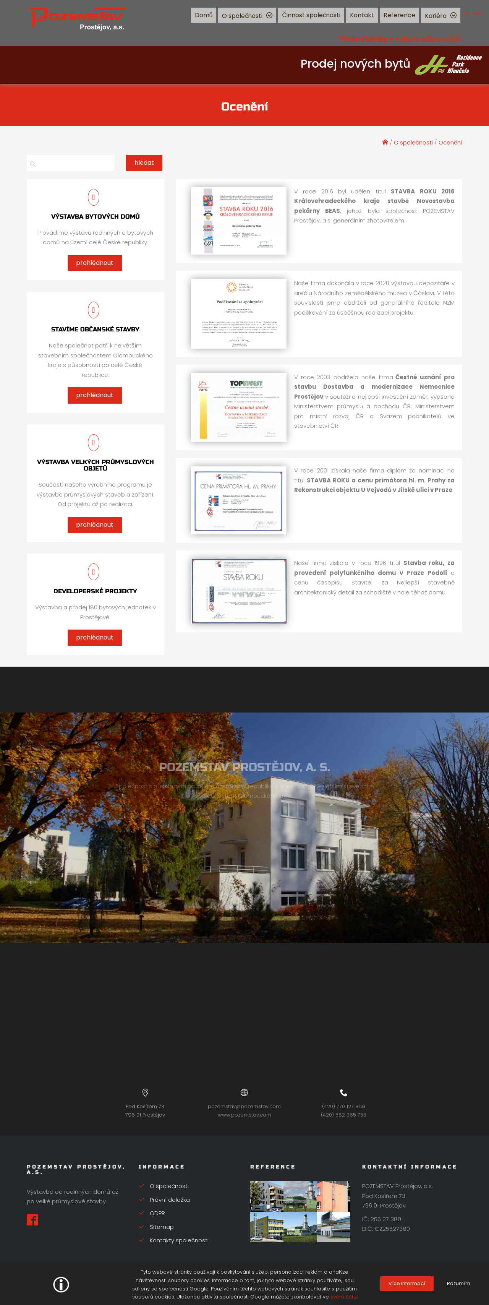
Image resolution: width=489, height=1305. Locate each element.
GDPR (152, 1213)
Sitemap (156, 1227)
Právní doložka (164, 1200)
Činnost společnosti (311, 15)
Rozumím (458, 1283)
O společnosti (242, 15)
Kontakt (362, 15)
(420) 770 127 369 (343, 1106)
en (477, 12)
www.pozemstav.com (244, 1114)
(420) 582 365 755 (343, 1114)
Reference (399, 15)
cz (466, 12)
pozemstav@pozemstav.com (244, 1106)
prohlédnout (94, 262)
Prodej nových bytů (392, 64)
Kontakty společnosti (174, 1240)
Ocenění (450, 142)
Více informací (407, 1283)
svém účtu (343, 1297)
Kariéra (436, 15)
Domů (204, 15)
